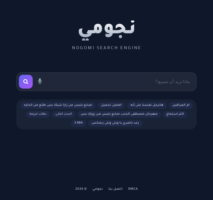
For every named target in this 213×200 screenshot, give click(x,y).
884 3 (78, 123)
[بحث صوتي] (39, 82)
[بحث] (26, 82)
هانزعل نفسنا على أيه (146, 105)
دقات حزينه (38, 114)
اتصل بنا (115, 189)
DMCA (133, 189)
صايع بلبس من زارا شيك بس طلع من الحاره (58, 105)
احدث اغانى (63, 114)
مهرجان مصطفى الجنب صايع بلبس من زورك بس (119, 114)
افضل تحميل (111, 105)
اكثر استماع (175, 114)
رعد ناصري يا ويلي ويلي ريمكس (115, 123)
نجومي (106, 31)
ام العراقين (180, 105)
